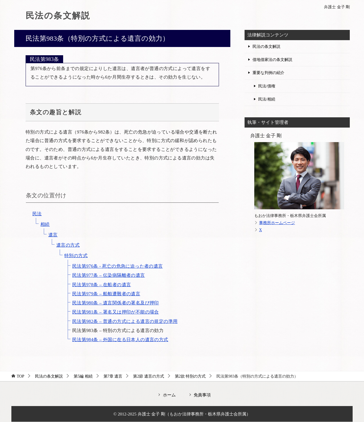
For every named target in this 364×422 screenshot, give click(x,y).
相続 (45, 224)
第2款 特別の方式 (190, 376)
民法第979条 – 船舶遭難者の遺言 (106, 293)
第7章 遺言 (113, 376)
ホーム (169, 394)
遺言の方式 (68, 245)
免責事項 (202, 394)
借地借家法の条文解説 (272, 60)
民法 (37, 213)
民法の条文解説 (58, 15)
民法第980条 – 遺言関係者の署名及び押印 (115, 302)
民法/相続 (266, 99)
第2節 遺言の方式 (148, 376)
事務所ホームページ (277, 223)
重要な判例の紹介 (268, 73)
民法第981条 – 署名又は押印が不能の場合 (115, 312)
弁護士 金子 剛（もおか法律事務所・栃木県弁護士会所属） (194, 413)
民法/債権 (266, 86)
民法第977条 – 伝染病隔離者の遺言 (108, 275)
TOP (20, 376)
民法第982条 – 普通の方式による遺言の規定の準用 (124, 321)
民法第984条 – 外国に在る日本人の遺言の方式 (120, 339)
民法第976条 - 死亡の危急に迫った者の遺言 (117, 266)
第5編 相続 (83, 376)
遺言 (53, 234)
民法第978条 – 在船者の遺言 (101, 284)
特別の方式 (76, 255)
